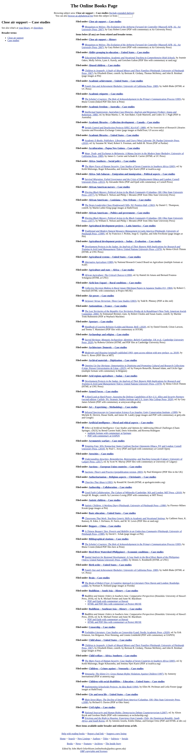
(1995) (133, 99)
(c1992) (99, 482)
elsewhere (38, 28)
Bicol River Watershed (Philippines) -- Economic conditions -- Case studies (126, 552)
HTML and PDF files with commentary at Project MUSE (114, 604)
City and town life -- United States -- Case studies (113, 694)
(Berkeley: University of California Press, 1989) (121, 86)
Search (71, 738)
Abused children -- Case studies (104, 65)
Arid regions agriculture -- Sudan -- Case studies (113, 376)
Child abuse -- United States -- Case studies (110, 640)
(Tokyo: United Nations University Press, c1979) (131, 247)
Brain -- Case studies (99, 577)
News (78, 743)
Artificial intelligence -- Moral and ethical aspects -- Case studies (121, 422)
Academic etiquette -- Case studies (106, 94)
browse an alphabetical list (80, 16)
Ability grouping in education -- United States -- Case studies (119, 52)
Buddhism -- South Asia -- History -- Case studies (113, 590)
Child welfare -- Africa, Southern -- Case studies (113, 655)
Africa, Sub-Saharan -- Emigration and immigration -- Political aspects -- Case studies (132, 174)
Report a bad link (95, 733)
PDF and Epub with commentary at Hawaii (108, 601)
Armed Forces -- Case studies (103, 391)
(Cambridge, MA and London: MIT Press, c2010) (133, 492)
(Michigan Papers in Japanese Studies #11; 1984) (129, 288)
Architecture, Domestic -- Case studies (108, 347)
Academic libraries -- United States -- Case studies (114, 135)
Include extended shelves (121, 13)
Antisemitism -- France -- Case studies (108, 306)
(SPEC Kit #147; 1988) (115, 127)
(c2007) (126, 712)
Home (63, 738)
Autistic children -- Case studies (105, 500)
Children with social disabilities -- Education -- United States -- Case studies (127, 681)
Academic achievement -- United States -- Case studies (116, 81)
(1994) (111, 687)
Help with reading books (73, 733)
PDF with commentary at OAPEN (104, 436)
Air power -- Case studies (101, 295)
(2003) (110, 301)
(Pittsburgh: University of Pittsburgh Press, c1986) (125, 505)
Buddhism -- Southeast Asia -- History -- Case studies (115, 609)
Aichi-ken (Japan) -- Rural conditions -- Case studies (115, 282)
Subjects (115, 738)
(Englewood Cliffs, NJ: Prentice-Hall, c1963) (120, 205)
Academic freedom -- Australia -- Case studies (112, 106)
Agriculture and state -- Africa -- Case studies (111, 270)
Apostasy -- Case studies (101, 321)
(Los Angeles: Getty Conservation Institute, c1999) (131, 412)
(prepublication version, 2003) (114, 472)
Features (88, 743)
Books (70, 743)
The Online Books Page (93, 5)
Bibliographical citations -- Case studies (109, 539)
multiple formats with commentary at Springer (109, 433)
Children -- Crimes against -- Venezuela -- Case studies (116, 668)
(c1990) (108, 275)
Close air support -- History (102, 39)
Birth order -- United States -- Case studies (110, 565)
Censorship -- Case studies (102, 627)
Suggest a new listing (116, 733)
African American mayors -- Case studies (109, 187)
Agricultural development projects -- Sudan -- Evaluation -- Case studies (125, 241)
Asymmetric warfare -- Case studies (107, 441)
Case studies (13, 40)
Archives (98, 743)
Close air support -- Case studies (105, 21)
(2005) (130, 166)
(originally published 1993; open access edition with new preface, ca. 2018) (132, 352)
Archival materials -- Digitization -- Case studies (113, 360)
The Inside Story (113, 743)
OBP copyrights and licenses (93, 751)
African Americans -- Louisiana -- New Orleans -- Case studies (120, 200)
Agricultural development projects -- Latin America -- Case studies (122, 225)
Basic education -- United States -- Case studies (112, 513)
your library (24, 28)
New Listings (84, 738)
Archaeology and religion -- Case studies (109, 334)
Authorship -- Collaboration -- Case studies (110, 487)
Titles (105, 738)
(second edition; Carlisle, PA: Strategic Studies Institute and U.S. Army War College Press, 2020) (133, 398)
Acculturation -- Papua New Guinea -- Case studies (114, 148)
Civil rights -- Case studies (102, 707)
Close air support (15, 38)
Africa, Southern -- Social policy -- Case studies (112, 161)
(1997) (124, 674)
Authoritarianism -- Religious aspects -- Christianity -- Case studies (122, 477)
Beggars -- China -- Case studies (105, 526)
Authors (96, 738)
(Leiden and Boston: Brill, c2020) (115, 327)
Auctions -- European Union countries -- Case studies (115, 466)
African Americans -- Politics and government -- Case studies (119, 213)
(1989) (99, 262)
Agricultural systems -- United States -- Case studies (115, 257)
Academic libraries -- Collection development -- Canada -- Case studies (124, 122)
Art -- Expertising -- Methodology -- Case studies (113, 407)
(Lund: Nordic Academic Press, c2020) (127, 632)
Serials (125, 738)
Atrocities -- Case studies (101, 454)
